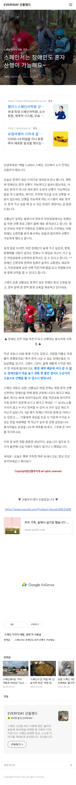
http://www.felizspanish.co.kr (27, 101)
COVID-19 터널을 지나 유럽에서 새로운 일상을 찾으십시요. (26, 141)
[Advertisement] (38, 584)
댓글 (6, 696)
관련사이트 (9, 765)
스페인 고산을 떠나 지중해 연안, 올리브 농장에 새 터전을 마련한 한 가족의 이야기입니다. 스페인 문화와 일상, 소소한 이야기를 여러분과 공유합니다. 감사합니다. (30, 731)
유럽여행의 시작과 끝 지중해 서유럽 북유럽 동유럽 (25, 133)
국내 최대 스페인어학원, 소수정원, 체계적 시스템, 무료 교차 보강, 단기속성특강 (26, 113)
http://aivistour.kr (19, 128)
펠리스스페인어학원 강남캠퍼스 (26, 106)
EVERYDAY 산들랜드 (17, 5)
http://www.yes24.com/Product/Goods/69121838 (38, 509)
